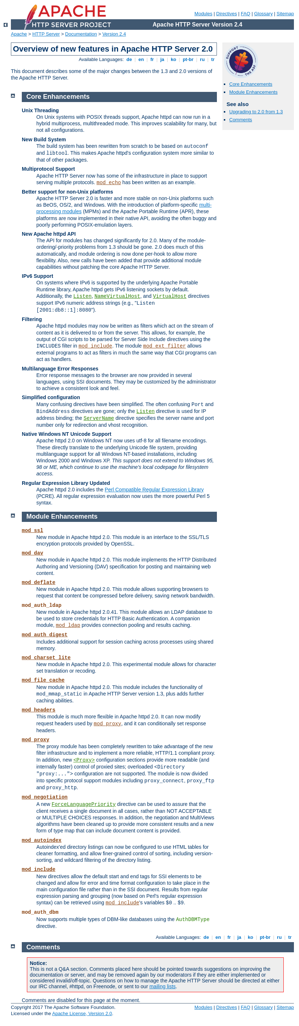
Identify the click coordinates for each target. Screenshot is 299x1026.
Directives (226, 13)
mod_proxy (107, 724)
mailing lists (162, 986)
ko (173, 59)
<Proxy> (84, 760)
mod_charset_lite (46, 658)
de (129, 59)
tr (213, 59)
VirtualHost (169, 296)
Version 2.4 (114, 34)
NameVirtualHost (117, 296)
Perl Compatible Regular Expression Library (154, 489)
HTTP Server (46, 34)
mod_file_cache (43, 680)
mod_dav (32, 553)
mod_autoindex (41, 840)
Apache (19, 34)
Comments (240, 119)
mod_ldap (68, 625)
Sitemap (285, 13)
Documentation (81, 34)
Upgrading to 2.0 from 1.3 (256, 111)
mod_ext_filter (164, 346)
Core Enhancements (250, 84)
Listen (82, 296)
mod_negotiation (45, 797)
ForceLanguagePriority (84, 804)
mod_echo (109, 183)
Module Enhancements (253, 92)
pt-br (188, 59)
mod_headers (38, 710)
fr (152, 59)
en (141, 59)
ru (202, 59)
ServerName (99, 418)
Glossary (263, 13)
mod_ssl (32, 531)
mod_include (95, 346)
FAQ (245, 13)
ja (162, 59)
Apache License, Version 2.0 (82, 1013)
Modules (203, 13)
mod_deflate (38, 582)
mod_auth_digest (45, 635)
